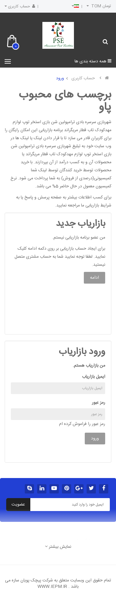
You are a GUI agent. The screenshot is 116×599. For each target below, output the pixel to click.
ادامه (94, 277)
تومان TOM (98, 6)
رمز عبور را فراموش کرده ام (82, 424)
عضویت (18, 504)
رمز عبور (98, 402)
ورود (60, 78)
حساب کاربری (83, 78)
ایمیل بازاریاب (93, 377)
